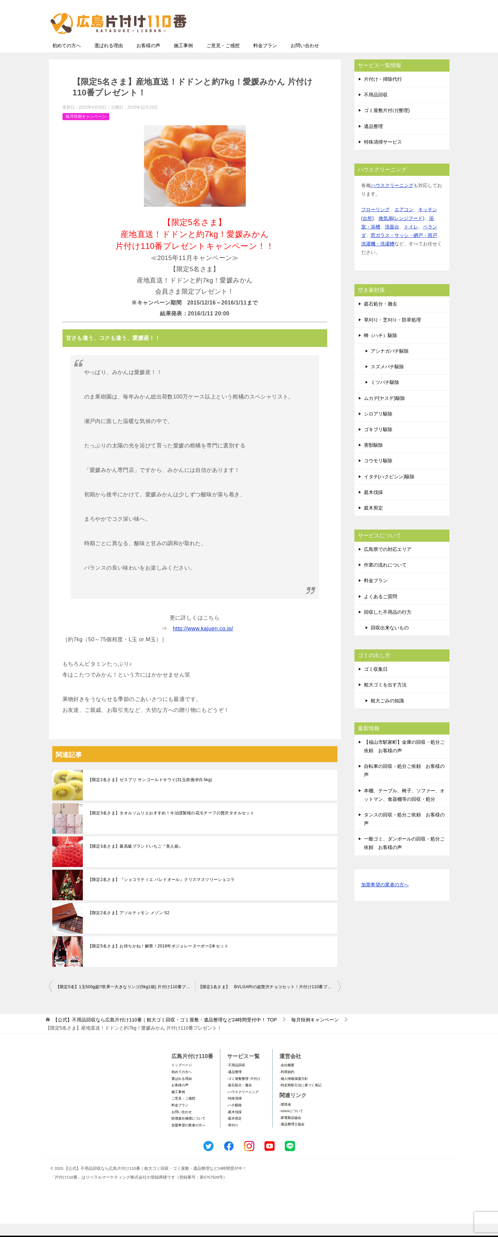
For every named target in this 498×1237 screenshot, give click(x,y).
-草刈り (232, 1138)
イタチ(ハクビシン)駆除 (389, 490)
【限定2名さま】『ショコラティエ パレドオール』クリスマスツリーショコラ (161, 892)
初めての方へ (66, 58)
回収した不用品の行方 (387, 625)
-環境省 (285, 1118)
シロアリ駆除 (378, 427)
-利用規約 (286, 1085)
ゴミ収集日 (376, 682)
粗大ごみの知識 (387, 714)
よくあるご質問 (380, 609)
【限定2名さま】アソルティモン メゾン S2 (129, 926)
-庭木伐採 (234, 1125)
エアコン (403, 222)
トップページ (181, 1078)
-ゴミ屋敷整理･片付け (243, 1092)
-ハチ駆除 (234, 1118)
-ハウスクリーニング (243, 1105)
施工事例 (183, 58)
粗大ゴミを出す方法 (385, 698)
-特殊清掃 (234, 1111)
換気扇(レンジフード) (401, 231)
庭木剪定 (373, 521)
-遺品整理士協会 (291, 1137)
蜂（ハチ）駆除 (380, 348)
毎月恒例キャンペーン (86, 129)
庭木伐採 (373, 505)
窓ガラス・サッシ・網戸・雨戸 (404, 248)
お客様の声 (148, 58)
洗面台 (392, 240)
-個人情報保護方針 (293, 1092)
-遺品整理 (234, 1085)
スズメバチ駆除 (387, 380)
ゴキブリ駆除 (378, 442)
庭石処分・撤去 (380, 317)
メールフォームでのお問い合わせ (386, 39)
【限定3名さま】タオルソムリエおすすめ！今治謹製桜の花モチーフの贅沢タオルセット (171, 826)
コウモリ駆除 (378, 474)
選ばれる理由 (108, 58)
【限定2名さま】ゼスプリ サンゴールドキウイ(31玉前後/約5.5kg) (150, 793)
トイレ (411, 240)
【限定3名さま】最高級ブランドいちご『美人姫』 (135, 859)
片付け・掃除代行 (383, 92)
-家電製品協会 (290, 1131)
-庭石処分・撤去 (239, 1098)
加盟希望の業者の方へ (385, 898)
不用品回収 (376, 108)
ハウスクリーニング (392, 198)
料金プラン (265, 58)
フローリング (375, 222)
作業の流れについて (385, 578)
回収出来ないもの (390, 641)
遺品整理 (373, 139)
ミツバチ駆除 (385, 395)
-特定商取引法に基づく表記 (300, 1098)
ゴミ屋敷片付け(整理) (387, 123)
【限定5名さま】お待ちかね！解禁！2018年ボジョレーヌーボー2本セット (158, 959)
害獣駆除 (373, 458)
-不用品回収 (236, 1078)
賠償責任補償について (188, 1131)
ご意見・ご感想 (223, 58)
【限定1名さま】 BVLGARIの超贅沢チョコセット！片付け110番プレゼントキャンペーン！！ (269, 1000)
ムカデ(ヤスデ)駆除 (384, 411)
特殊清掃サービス (383, 155)
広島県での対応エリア (387, 562)
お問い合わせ (305, 58)
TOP (165, 1033)
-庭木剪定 (234, 1131)
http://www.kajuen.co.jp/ (203, 642)
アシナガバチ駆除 (390, 364)
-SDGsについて (291, 1124)
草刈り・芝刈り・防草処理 (392, 333)
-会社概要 (286, 1078)
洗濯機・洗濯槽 (377, 257)
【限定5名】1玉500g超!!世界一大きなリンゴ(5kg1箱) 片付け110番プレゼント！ (125, 1000)
